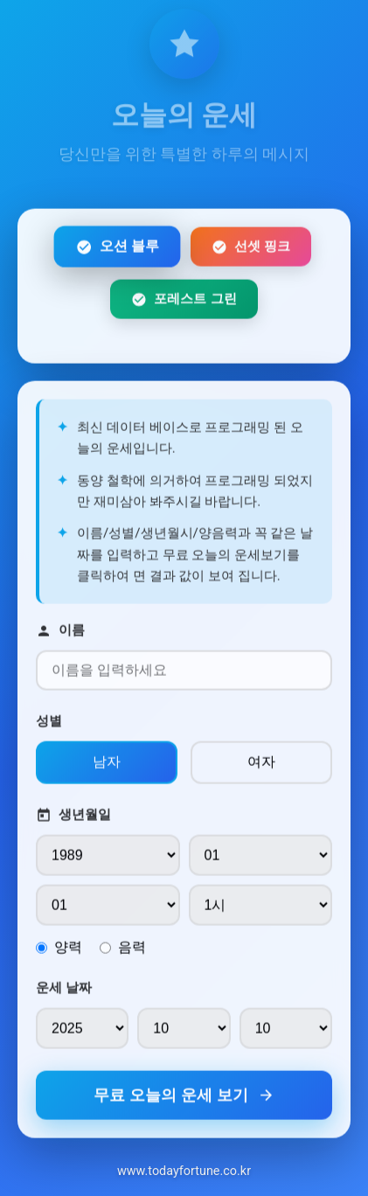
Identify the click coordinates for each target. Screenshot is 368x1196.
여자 (261, 766)
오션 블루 (117, 250)
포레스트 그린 (183, 303)
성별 (49, 726)
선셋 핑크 (251, 250)
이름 (60, 635)
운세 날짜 (64, 992)
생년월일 (73, 819)
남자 (107, 766)
